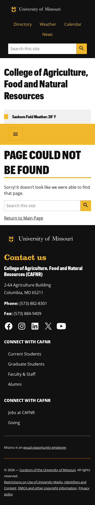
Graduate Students (26, 364)
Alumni (15, 384)
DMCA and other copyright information (47, 488)
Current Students (24, 354)
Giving (14, 422)
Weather (48, 24)
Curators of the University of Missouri (48, 470)
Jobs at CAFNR (21, 412)
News (47, 34)
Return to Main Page (23, 218)
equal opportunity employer (44, 447)
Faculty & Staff (21, 374)
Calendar (73, 24)
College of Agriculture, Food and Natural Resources (46, 84)
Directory (23, 24)
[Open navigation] (15, 134)
